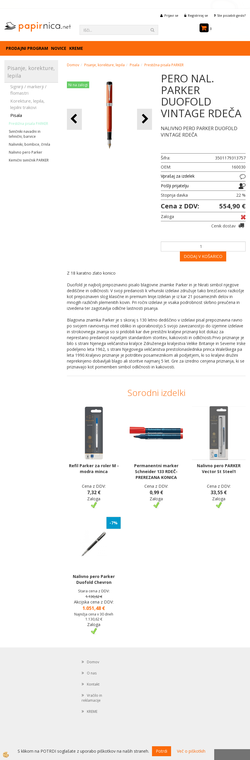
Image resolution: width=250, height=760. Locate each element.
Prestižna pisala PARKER (28, 123)
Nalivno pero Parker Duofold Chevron (94, 579)
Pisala (16, 115)
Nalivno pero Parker (25, 152)
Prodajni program (27, 48)
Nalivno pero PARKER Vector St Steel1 (219, 468)
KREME (76, 48)
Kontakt (93, 684)
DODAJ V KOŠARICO (203, 256)
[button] (144, 119)
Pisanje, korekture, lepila (104, 64)
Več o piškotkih (191, 751)
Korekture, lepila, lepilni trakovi (27, 104)
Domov (73, 64)
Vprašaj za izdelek (178, 176)
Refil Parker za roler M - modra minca (94, 468)
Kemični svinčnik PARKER (29, 160)
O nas (92, 673)
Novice (58, 48)
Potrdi (161, 751)
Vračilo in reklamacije (92, 698)
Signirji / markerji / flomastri (28, 90)
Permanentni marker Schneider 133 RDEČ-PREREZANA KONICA (156, 471)
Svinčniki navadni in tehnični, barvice (24, 134)
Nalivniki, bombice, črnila (29, 144)
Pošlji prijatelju (175, 185)
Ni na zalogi (78, 84)
